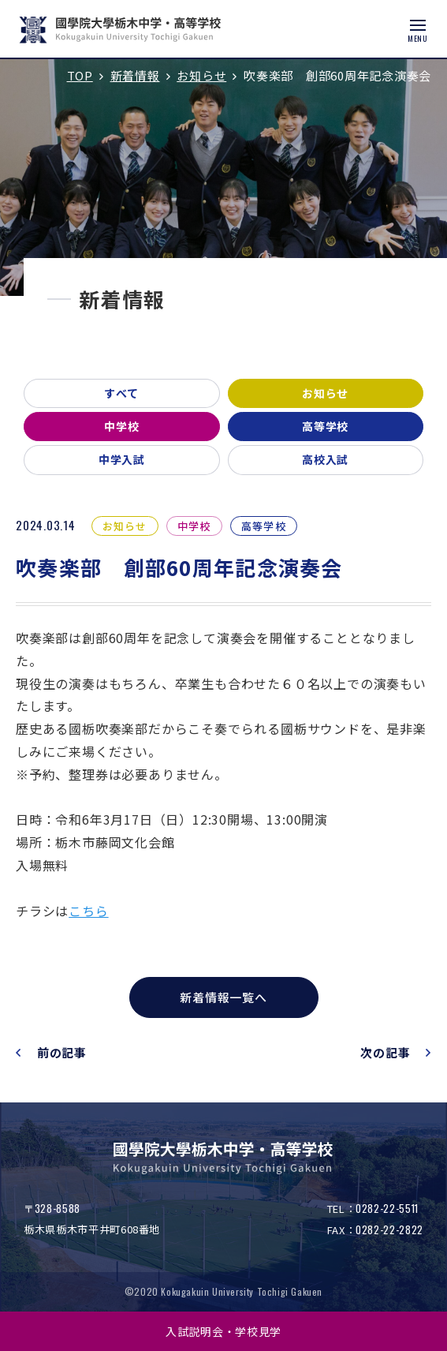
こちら (88, 910)
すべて (121, 393)
